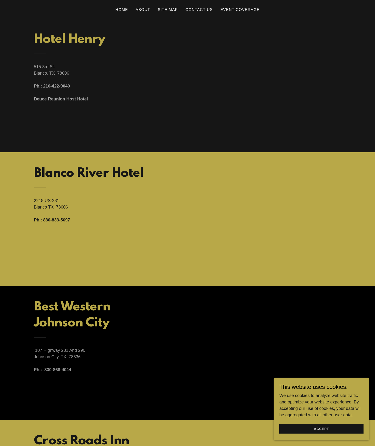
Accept (321, 438)
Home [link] (121, 10)
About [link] (143, 10)
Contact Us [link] (199, 10)
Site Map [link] (168, 10)
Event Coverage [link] (239, 10)
